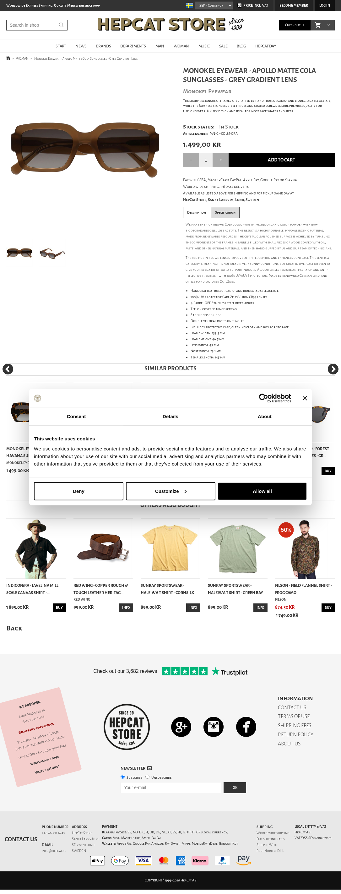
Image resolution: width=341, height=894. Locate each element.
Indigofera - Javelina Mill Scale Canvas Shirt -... (32, 589)
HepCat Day (265, 46)
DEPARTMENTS (133, 46)
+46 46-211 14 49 (53, 833)
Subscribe (134, 777)
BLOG (241, 46)
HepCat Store (82, 833)
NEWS (80, 46)
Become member (293, 5)
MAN (159, 46)
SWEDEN (79, 850)
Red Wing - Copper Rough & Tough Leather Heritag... (100, 589)
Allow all (262, 490)
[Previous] (8, 369)
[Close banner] (305, 398)
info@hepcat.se (54, 850)
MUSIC (204, 46)
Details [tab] (170, 416)
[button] (318, 25)
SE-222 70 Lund (83, 844)
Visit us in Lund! (47, 769)
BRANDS (103, 46)
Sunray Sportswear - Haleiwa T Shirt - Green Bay (235, 589)
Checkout (292, 25)
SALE (223, 46)
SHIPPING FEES (294, 725)
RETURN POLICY (295, 734)
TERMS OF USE (294, 716)
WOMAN (181, 46)
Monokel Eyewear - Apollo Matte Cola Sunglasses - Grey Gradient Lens (86, 59)
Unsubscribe (161, 777)
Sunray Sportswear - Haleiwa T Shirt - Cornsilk (167, 589)
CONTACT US (292, 707)
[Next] (333, 369)
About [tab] (265, 416)
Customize (171, 490)
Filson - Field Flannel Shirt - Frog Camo (303, 589)
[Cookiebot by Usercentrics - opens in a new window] (263, 398)
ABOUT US (289, 743)
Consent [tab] (76, 416)
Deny (78, 490)
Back (14, 628)
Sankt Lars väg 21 (85, 839)
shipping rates (273, 839)
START (61, 46)
